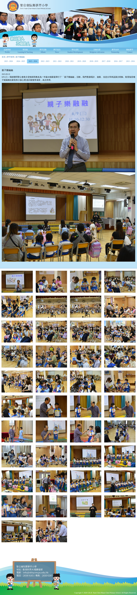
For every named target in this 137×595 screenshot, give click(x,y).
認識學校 (7, 51)
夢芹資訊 (56, 51)
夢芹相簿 (10, 57)
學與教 (25, 51)
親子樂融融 (20, 57)
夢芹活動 (43, 51)
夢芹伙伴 (115, 51)
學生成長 (75, 51)
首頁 (3, 57)
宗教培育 (97, 51)
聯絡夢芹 (129, 51)
